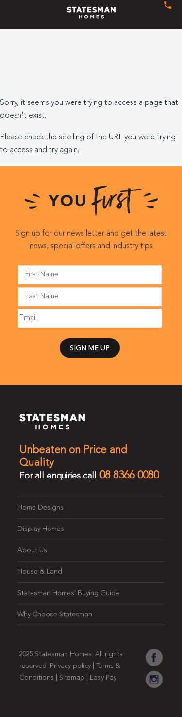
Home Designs (40, 507)
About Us (32, 550)
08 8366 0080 (129, 475)
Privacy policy (70, 666)
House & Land (39, 571)
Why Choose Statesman (54, 614)
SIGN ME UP (90, 348)
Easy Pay (103, 677)
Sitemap (71, 677)
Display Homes (40, 529)
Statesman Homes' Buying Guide (68, 593)
